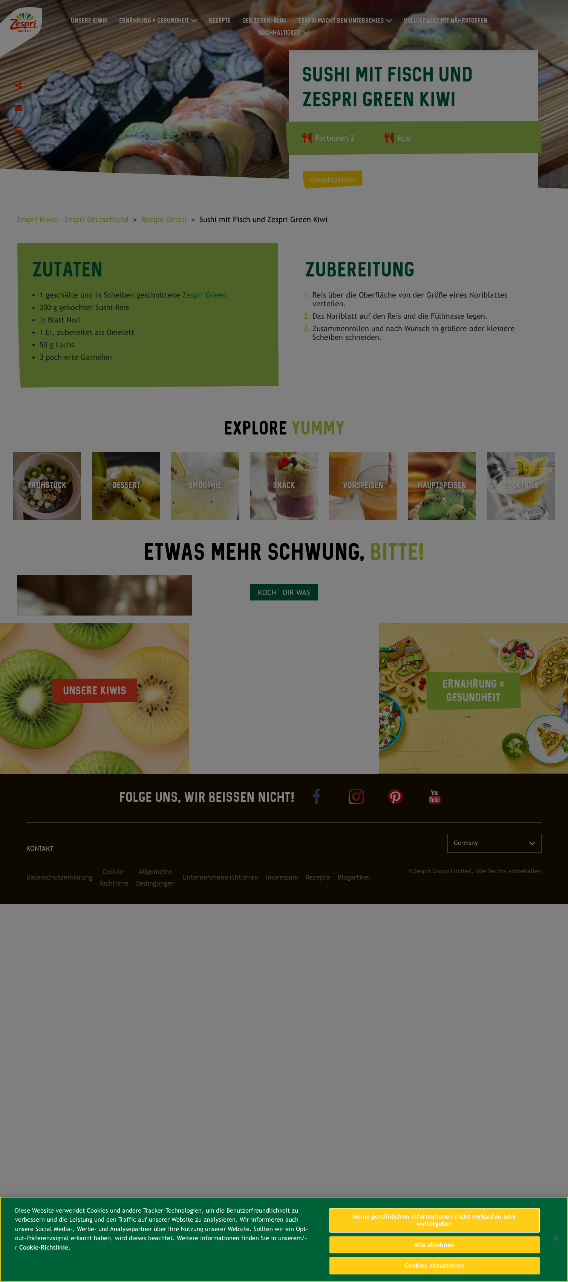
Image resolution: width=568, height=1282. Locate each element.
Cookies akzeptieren (434, 1265)
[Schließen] (556, 1238)
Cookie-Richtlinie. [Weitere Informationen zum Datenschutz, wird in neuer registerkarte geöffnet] (44, 1247)
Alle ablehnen (434, 1244)
